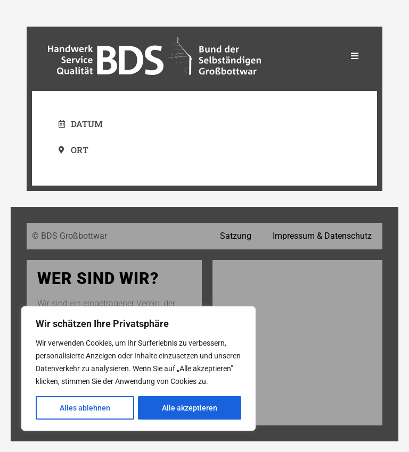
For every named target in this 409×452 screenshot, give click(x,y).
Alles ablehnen (85, 408)
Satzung (235, 236)
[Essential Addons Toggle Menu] (354, 56)
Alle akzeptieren (189, 408)
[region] (138, 368)
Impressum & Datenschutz (322, 236)
